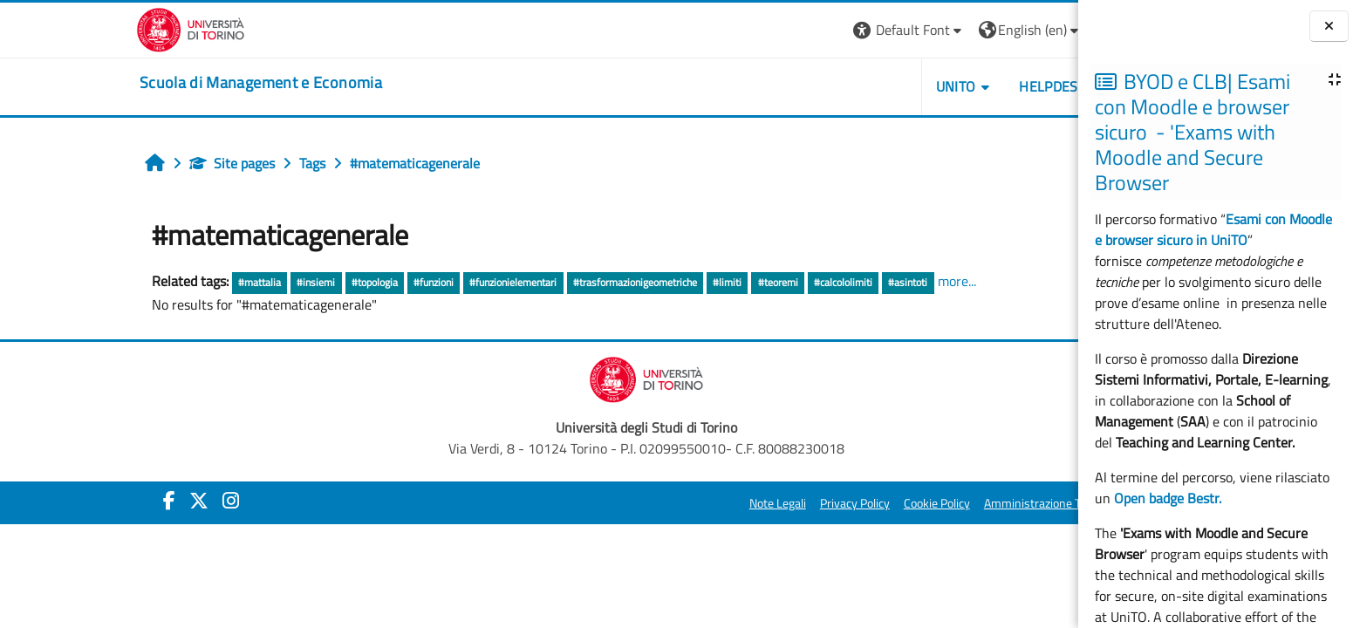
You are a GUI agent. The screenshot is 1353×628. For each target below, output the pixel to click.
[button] (802, 30)
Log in (1017, 29)
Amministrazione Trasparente (953, 503)
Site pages (124, 163)
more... (849, 280)
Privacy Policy (747, 503)
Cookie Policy (829, 503)
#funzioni (326, 282)
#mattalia (152, 282)
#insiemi (209, 282)
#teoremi (671, 282)
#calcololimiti (736, 282)
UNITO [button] (849, 86)
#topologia (267, 282)
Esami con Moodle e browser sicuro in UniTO (1213, 229)
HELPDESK (945, 86)
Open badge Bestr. (1167, 498)
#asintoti (801, 282)
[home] (153, 82)
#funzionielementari (406, 282)
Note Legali (670, 503)
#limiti (619, 282)
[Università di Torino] (83, 27)
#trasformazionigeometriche (528, 282)
